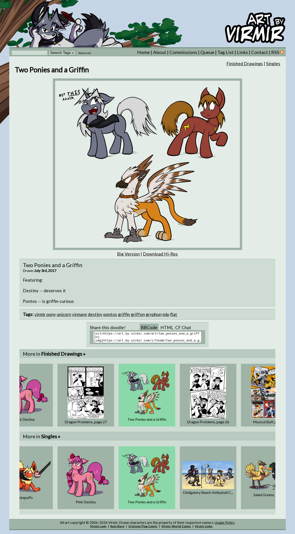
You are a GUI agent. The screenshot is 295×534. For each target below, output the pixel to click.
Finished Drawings (244, 63)
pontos (110, 314)
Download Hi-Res (160, 254)
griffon (138, 314)
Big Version (128, 254)
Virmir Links (204, 528)
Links (242, 52)
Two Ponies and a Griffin (146, 421)
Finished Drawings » (63, 356)
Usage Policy (225, 524)
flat (173, 314)
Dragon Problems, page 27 (86, 424)
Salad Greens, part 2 (269, 497)
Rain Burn (117, 528)
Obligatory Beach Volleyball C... (208, 494)
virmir (39, 314)
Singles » (50, 438)
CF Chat (183, 327)
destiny (95, 314)
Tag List (225, 52)
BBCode (149, 327)
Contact (259, 52)
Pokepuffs (24, 499)
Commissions (183, 52)
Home (143, 52)
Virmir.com (98, 528)
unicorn (64, 314)
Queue (207, 52)
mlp (166, 314)
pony (51, 314)
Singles (273, 63)
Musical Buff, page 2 (269, 424)
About (159, 52)
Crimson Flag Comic (142, 528)
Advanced (84, 53)
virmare (79, 314)
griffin (124, 314)
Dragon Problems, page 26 (208, 424)
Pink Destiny (25, 421)
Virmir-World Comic (176, 528)
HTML (166, 327)
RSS (277, 52)
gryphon (154, 314)
